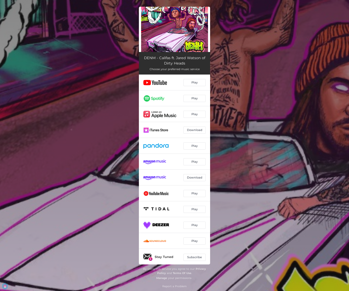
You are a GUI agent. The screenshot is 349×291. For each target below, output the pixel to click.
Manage (161, 278)
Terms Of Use (182, 273)
